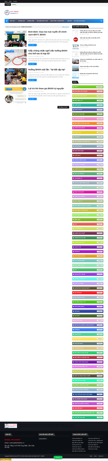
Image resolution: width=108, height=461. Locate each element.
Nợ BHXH (89, 311)
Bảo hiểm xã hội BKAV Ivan (79, 451)
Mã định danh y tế (89, 302)
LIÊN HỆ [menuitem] (69, 20)
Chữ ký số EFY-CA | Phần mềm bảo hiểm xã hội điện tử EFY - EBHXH (28, 456)
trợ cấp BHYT (89, 408)
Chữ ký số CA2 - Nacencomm (95, 440)
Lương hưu (89, 132)
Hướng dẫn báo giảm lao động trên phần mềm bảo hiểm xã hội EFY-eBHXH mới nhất (91, 53)
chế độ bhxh (89, 146)
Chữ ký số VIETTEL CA (94, 438)
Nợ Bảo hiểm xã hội (89, 160)
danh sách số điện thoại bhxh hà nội (89, 372)
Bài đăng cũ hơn (63, 107)
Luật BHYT (89, 155)
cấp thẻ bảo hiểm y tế (89, 366)
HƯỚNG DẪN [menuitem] (30, 20)
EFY (89, 270)
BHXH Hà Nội (89, 187)
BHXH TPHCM (89, 110)
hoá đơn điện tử (89, 118)
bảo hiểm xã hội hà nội (89, 353)
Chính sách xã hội (89, 238)
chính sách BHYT (89, 169)
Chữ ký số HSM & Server (78, 449)
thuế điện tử (89, 178)
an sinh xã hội (89, 348)
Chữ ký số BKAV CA (77, 438)
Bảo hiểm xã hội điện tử (94, 446)
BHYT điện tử (89, 201)
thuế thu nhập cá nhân (89, 403)
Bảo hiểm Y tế (89, 100)
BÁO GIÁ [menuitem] (12, 20)
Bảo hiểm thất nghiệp (89, 91)
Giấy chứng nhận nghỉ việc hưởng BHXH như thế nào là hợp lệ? (47, 52)
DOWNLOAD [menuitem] (21, 20)
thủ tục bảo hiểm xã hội (89, 183)
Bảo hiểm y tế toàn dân (89, 215)
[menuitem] (7, 21)
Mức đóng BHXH (89, 306)
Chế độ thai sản (89, 242)
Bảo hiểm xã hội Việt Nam (89, 123)
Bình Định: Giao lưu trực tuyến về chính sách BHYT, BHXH (47, 33)
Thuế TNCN (89, 334)
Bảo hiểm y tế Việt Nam (89, 210)
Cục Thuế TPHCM (89, 265)
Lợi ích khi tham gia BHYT (89, 288)
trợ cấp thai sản (89, 417)
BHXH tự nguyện (89, 114)
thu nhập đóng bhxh (89, 399)
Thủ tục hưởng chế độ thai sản (88, 45)
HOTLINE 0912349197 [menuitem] (79, 20)
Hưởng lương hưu (89, 279)
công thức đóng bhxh (89, 362)
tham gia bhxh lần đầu (89, 389)
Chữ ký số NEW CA (93, 444)
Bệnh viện (89, 219)
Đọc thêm (31, 45)
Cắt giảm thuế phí (89, 256)
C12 (89, 224)
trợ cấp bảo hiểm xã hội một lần (89, 413)
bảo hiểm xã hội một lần (89, 357)
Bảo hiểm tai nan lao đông (89, 205)
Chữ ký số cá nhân (92, 449)
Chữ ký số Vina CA (77, 446)
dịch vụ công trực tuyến (89, 376)
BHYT (89, 87)
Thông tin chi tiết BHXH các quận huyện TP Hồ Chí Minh (91, 60)
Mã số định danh (89, 297)
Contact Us (100, 456)
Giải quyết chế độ (89, 274)
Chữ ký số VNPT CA (77, 440)
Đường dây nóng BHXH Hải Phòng (89, 73)
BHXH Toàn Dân (89, 192)
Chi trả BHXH (89, 228)
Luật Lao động (89, 283)
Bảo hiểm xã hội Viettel (77, 442)
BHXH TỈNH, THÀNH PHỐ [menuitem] (57, 20)
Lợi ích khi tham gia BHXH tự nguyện (46, 88)
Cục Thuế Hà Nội (89, 260)
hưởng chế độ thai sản (89, 385)
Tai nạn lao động (89, 164)
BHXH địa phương (89, 196)
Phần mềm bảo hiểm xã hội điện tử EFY (90, 38)
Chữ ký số (89, 247)
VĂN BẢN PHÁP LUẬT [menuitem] (42, 20)
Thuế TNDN (89, 339)
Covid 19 (89, 251)
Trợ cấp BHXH (89, 343)
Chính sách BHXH (89, 128)
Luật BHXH (89, 105)
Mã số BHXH (89, 292)
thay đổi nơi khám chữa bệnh (89, 394)
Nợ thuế (89, 316)
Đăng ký (58, 457)
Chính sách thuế (89, 233)
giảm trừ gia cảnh (89, 380)
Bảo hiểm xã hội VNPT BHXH (95, 442)
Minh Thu (31, 37)
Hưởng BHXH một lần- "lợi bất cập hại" (46, 69)
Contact (15, 1)
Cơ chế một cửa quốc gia (89, 141)
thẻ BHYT (89, 137)
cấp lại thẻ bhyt (89, 173)
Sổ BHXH (89, 329)
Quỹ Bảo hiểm (89, 320)
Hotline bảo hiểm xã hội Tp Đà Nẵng (89, 66)
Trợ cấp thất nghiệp (89, 96)
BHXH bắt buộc (89, 151)
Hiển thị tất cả (65, 27)
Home (6, 1)
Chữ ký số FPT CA (76, 444)
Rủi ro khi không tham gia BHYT (89, 325)
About (10, 1)
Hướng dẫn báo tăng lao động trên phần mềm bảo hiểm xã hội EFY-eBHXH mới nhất (91, 31)
